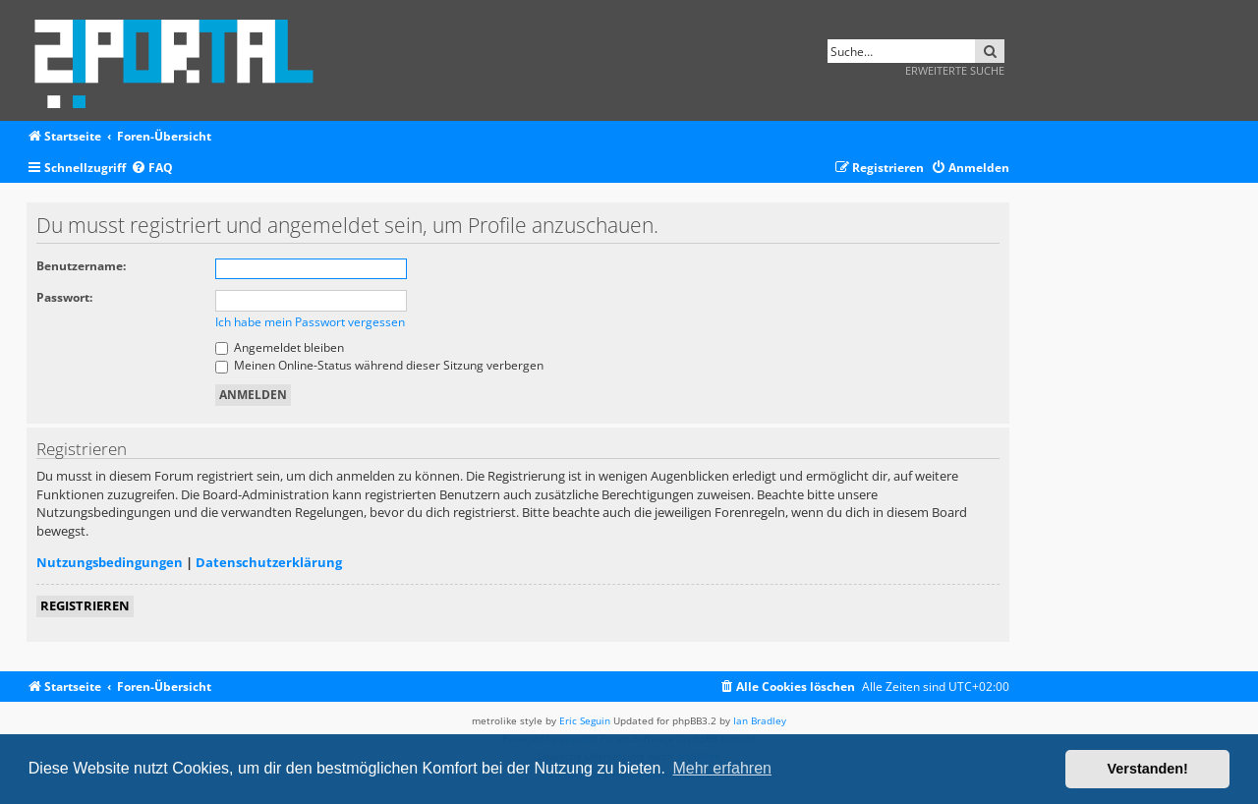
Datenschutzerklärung (269, 562)
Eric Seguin (584, 720)
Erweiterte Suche (954, 70)
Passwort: (64, 297)
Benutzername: (81, 266)
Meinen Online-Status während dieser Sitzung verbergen (379, 365)
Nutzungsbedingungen (109, 562)
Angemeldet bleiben (279, 347)
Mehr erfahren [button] (722, 768)
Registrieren (85, 605)
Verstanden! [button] (1148, 768)
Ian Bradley (759, 720)
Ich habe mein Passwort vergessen (310, 322)
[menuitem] (152, 168)
